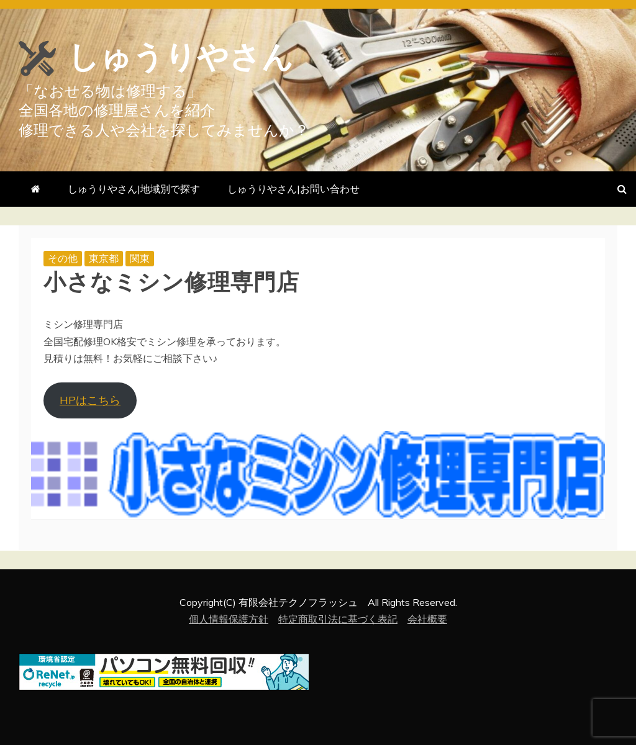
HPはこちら (90, 400)
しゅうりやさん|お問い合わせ (293, 189)
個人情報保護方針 (228, 619)
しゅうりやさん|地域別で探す (134, 189)
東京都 (104, 258)
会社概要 (427, 619)
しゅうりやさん (181, 57)
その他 (63, 258)
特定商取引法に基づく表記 (338, 619)
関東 (140, 258)
